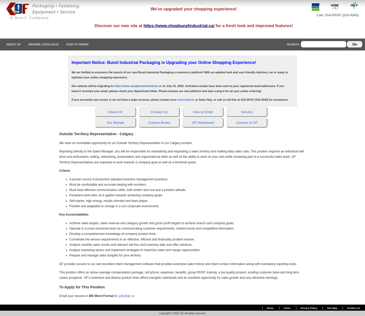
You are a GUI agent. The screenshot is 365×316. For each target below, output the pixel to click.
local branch (185, 99)
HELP (354, 5)
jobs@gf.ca (126, 296)
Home (270, 308)
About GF (13, 44)
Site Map (332, 308)
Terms (286, 308)
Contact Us (353, 308)
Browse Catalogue (43, 44)
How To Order (77, 44)
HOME (335, 5)
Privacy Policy (309, 308)
